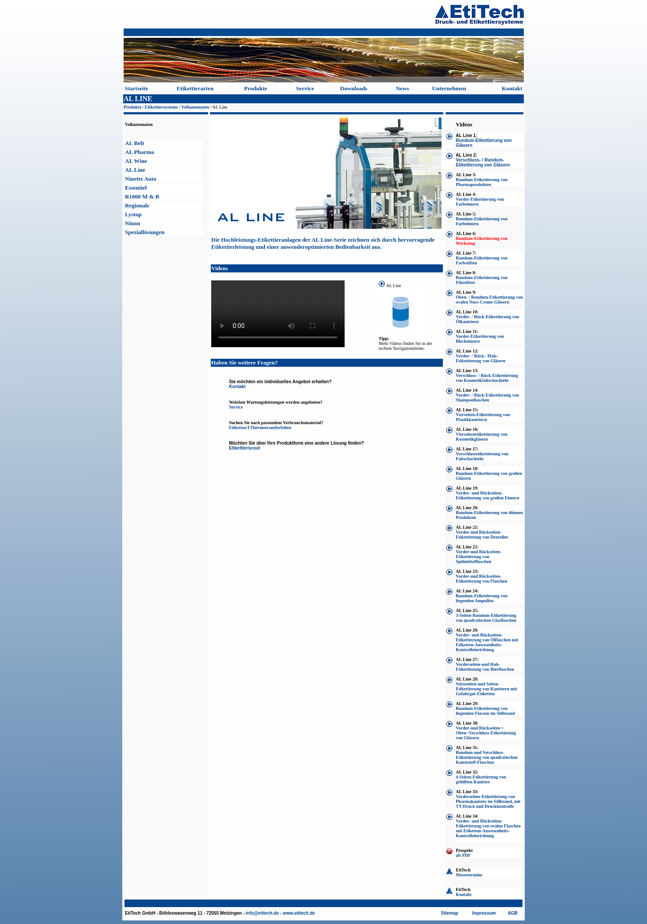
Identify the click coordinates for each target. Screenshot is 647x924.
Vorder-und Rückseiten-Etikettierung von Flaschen (481, 579)
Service (305, 88)
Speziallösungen (145, 232)
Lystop (133, 214)
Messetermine (469, 874)
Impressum (484, 913)
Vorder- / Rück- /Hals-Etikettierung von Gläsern (481, 358)
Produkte (255, 88)
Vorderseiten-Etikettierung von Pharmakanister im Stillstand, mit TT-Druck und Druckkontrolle (488, 801)
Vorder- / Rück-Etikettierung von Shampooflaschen (487, 397)
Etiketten (237, 427)
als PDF (463, 855)
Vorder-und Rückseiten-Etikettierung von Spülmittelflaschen (479, 556)
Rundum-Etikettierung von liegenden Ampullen (481, 598)
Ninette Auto (140, 178)
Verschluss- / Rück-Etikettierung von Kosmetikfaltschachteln (487, 378)
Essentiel (136, 187)
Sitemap (449, 913)
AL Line (135, 169)
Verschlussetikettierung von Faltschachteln (482, 456)
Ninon (132, 223)
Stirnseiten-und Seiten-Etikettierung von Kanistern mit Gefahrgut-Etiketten (486, 688)
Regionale (137, 205)
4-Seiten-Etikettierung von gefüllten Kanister (481, 779)
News (402, 88)
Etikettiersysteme (161, 107)
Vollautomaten (195, 107)
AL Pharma (139, 152)
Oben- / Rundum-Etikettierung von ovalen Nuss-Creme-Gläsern (489, 299)
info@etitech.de (262, 913)
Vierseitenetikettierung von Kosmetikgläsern (481, 437)
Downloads (353, 88)
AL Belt (134, 143)
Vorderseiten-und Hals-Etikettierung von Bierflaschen (485, 667)
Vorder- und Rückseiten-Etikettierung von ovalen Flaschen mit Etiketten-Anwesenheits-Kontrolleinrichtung (488, 828)
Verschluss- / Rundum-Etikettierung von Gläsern (483, 162)
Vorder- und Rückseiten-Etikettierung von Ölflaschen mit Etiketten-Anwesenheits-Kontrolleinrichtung (487, 642)
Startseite (137, 88)
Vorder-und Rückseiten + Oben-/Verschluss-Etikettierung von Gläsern (486, 732)
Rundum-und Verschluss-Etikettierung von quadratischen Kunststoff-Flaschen (487, 757)
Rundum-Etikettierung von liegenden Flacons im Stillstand (485, 711)
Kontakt (512, 88)
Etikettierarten (195, 88)
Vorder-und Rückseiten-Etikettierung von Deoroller (482, 534)
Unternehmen (449, 88)
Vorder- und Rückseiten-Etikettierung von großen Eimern (487, 495)
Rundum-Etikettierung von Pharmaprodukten (481, 182)
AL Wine (136, 161)
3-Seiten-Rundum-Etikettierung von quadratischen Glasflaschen (486, 618)
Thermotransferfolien (270, 427)
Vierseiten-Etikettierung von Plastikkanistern (483, 417)
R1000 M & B (142, 196)
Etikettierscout (244, 448)
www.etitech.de (299, 913)
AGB (513, 913)
